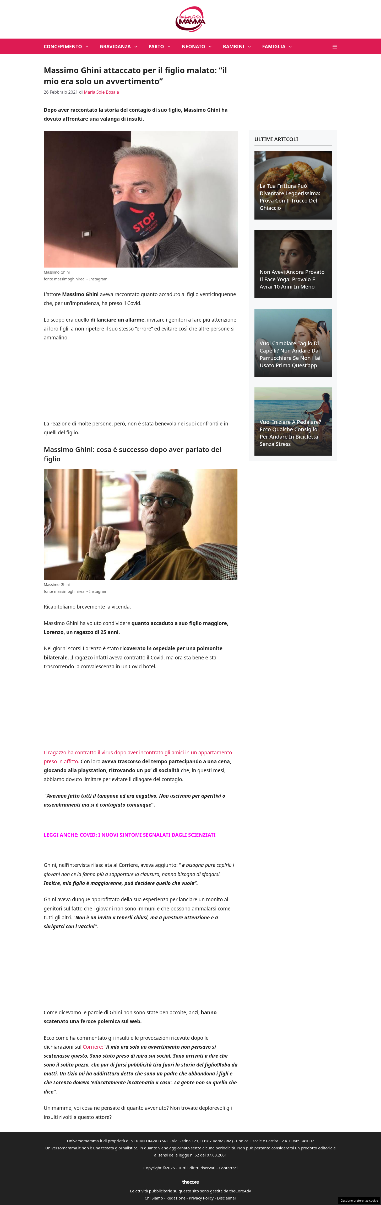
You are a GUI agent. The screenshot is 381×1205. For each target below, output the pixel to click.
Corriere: (93, 1046)
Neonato (200, 46)
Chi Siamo (154, 1198)
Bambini (240, 46)
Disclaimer (226, 1198)
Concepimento (69, 46)
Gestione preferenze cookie (359, 1200)
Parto (163, 46)
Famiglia (280, 46)
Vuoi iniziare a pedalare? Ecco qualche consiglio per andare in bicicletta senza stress (290, 432)
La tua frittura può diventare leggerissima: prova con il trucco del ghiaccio (290, 196)
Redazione (176, 1198)
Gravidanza (121, 46)
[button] (334, 46)
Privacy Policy (201, 1198)
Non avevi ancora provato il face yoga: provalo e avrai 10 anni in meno (292, 279)
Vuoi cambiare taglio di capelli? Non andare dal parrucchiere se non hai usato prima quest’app (290, 354)
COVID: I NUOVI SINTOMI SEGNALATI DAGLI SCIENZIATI (147, 834)
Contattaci (228, 1167)
